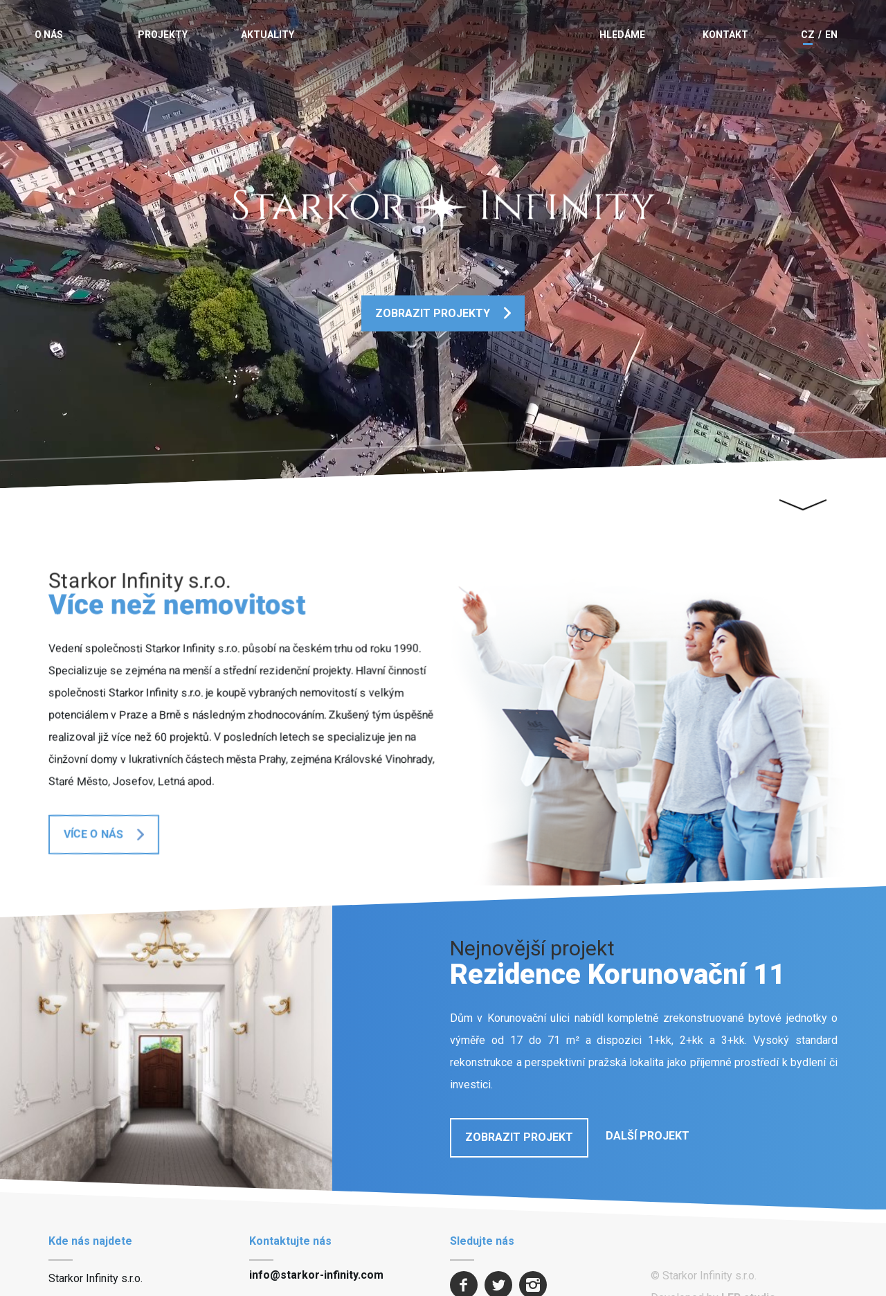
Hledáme (622, 34)
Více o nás (93, 833)
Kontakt (725, 34)
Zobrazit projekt (519, 1137)
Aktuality (267, 34)
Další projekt (647, 1135)
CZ (808, 34)
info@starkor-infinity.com (316, 1274)
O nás (49, 34)
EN (831, 34)
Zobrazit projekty (432, 312)
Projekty (163, 34)
